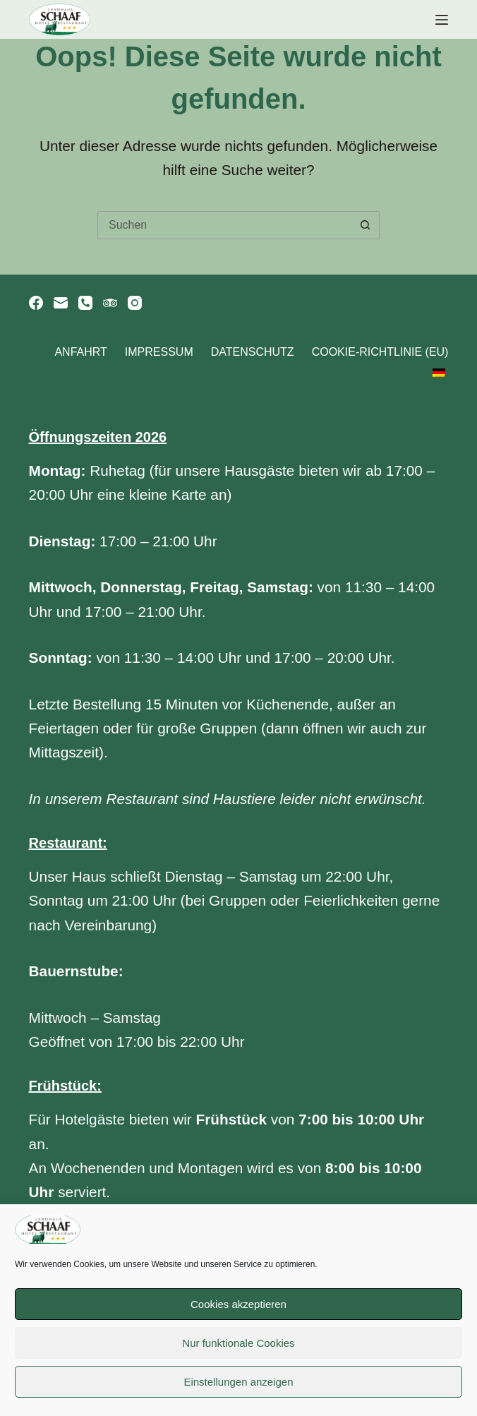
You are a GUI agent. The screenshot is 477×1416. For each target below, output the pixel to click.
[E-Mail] (61, 303)
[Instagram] (135, 303)
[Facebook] (36, 303)
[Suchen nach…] (224, 225)
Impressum (159, 352)
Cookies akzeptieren (238, 1304)
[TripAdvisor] (110, 303)
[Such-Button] (365, 225)
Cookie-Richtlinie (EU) (380, 352)
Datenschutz (252, 352)
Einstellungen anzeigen (238, 1382)
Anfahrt (80, 352)
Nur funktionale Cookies (238, 1343)
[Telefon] (85, 303)
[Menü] (441, 19)
